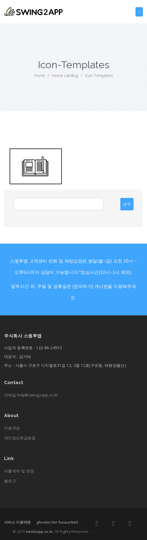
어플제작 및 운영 (19, 470)
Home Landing (65, 75)
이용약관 (12, 428)
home (39, 75)
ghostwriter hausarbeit (57, 522)
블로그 (10, 480)
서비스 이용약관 (17, 522)
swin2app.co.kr (39, 531)
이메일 (31, 395)
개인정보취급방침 (19, 437)
